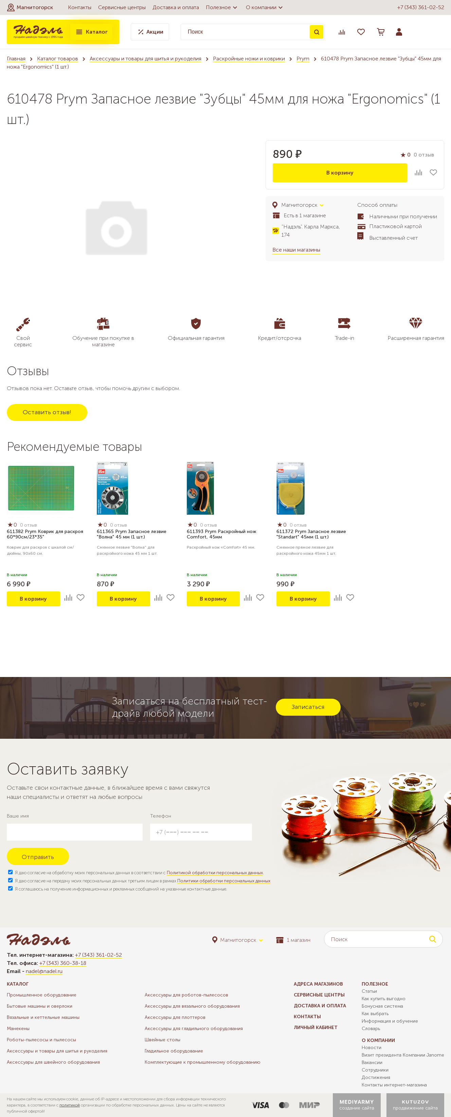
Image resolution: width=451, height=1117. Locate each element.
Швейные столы (162, 1040)
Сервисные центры (122, 7)
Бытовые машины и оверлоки (39, 1006)
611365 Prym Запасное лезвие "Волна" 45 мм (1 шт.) (131, 534)
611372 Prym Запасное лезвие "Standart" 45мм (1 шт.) (311, 534)
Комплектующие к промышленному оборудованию (202, 1062)
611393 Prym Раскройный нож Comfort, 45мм (221, 534)
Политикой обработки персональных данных (215, 872)
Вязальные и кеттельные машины (43, 1017)
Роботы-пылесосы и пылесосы (41, 1040)
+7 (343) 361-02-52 (420, 7)
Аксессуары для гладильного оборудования (194, 1028)
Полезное (222, 7)
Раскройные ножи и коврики (249, 58)
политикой (69, 1105)
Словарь (371, 1028)
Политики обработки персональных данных (223, 880)
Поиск (316, 32)
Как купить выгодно (383, 999)
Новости (371, 1047)
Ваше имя (18, 816)
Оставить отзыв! (47, 412)
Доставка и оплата (175, 7)
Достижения (376, 1077)
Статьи (369, 991)
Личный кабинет (316, 1027)
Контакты (79, 7)
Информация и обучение (390, 1021)
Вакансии (372, 1062)
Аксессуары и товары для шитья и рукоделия (145, 58)
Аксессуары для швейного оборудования (53, 1062)
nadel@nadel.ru (44, 971)
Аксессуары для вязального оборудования (192, 1006)
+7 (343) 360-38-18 (62, 963)
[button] (30, 7)
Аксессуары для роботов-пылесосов (186, 995)
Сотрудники (375, 1070)
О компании (265, 7)
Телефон (160, 816)
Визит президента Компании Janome (403, 1055)
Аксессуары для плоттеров (175, 1017)
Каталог (91, 32)
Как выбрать (375, 1014)
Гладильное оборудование (174, 1051)
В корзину (340, 172)
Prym (302, 58)
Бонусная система (382, 1006)
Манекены (18, 1028)
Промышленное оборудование (41, 995)
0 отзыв (424, 154)
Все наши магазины (296, 249)
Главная (16, 58)
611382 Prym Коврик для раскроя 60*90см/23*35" (45, 534)
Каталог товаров (57, 58)
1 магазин (293, 940)
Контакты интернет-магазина (394, 1085)
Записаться (308, 707)
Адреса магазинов (318, 984)
